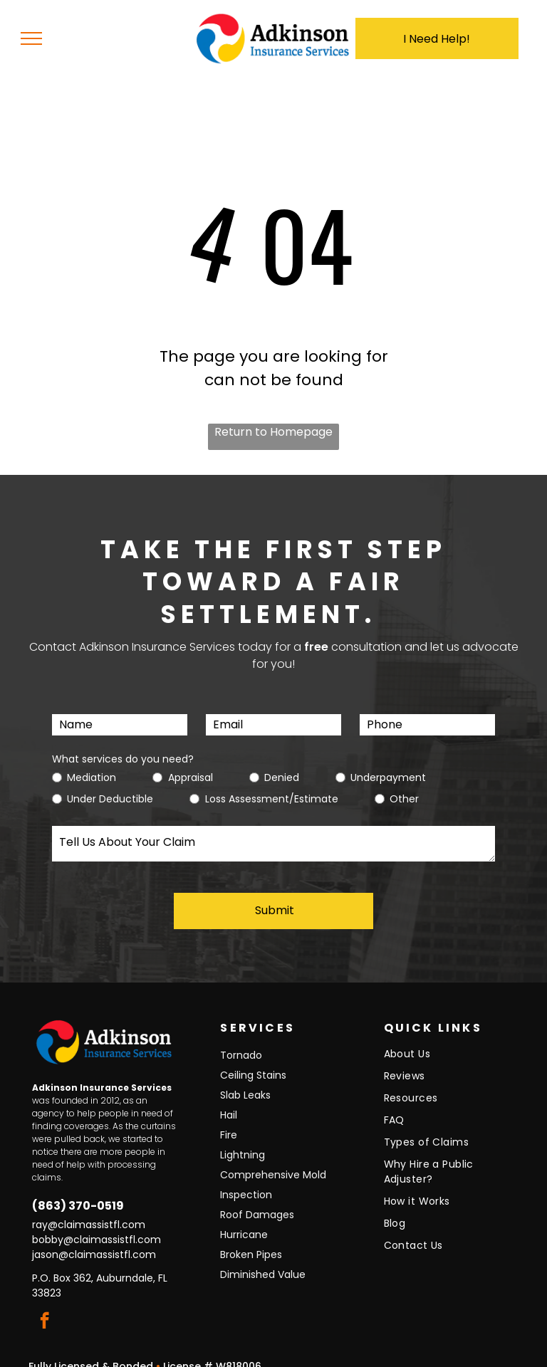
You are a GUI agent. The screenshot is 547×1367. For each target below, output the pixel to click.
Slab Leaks (245, 1080)
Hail (228, 1100)
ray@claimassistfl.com (88, 1210)
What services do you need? (123, 759)
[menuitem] (446, 1043)
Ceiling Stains (253, 1060)
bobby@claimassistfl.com (96, 1224)
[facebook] (44, 1307)
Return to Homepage (273, 432)
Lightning (242, 1140)
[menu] (31, 38)
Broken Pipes (251, 1239)
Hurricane (244, 1220)
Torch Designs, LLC (394, 1356)
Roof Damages (257, 1200)
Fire (228, 1120)
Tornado (241, 1040)
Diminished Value (263, 1259)
